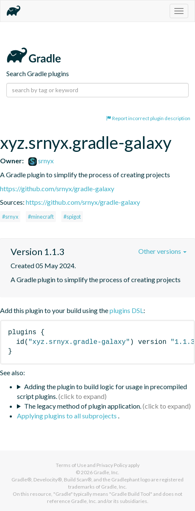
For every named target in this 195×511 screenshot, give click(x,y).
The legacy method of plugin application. (82, 406)
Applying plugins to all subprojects (67, 416)
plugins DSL (126, 310)
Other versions (162, 251)
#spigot (72, 216)
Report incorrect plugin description (148, 118)
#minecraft (41, 216)
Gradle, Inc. (106, 472)
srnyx (41, 161)
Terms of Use (71, 465)
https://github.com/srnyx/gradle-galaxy (57, 188)
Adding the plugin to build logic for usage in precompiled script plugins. (102, 391)
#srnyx (10, 216)
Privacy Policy (111, 465)
